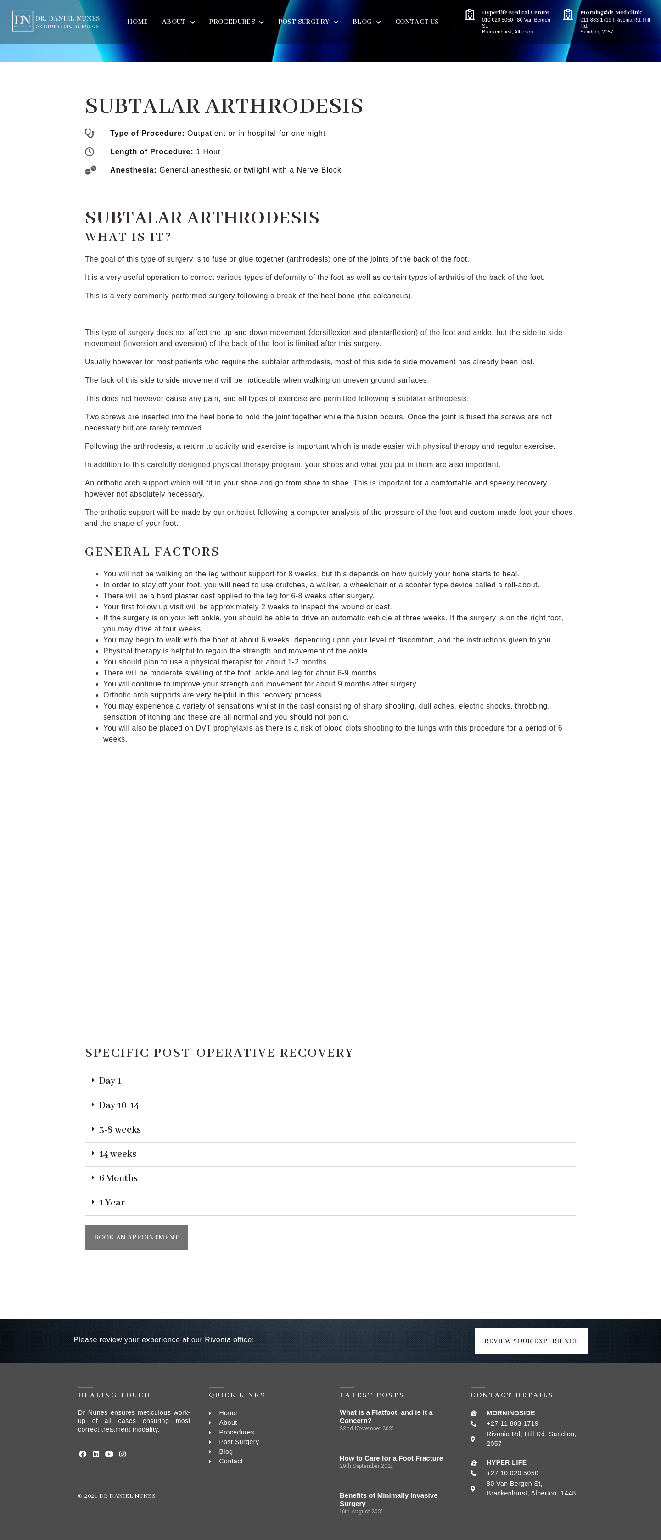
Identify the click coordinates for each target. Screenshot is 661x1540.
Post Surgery (308, 22)
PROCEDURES (236, 22)
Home (137, 22)
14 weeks (117, 1154)
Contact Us (417, 22)
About (178, 22)
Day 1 (110, 1081)
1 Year (112, 1203)
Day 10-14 (119, 1105)
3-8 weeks (120, 1130)
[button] (330, 1082)
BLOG (367, 22)
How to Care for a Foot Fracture (391, 1458)
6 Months (118, 1178)
